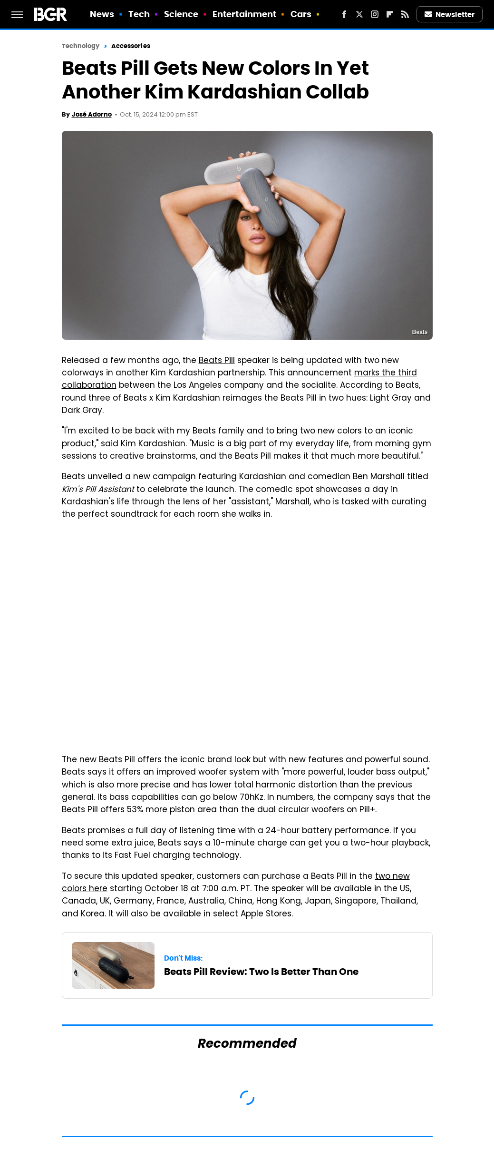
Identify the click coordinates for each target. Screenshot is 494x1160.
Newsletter (450, 14)
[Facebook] (344, 14)
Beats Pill (217, 361)
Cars (301, 14)
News (102, 14)
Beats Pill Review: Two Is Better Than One (261, 971)
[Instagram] (374, 14)
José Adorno (92, 114)
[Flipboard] (390, 14)
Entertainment (244, 14)
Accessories (130, 46)
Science (181, 14)
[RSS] (405, 14)
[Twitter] (359, 14)
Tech (139, 14)
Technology (81, 46)
